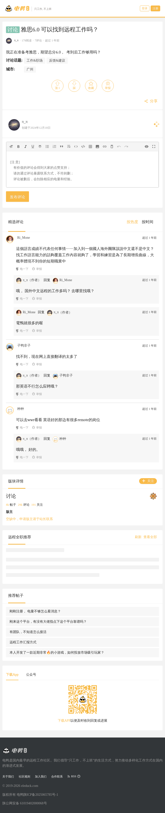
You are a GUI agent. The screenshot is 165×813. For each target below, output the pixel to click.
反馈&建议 (57, 60)
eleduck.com (29, 786)
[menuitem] (132, 221)
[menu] (142, 221)
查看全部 (150, 537)
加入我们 (40, 776)
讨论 (12, 30)
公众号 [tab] (31, 674)
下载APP (64, 720)
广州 (30, 69)
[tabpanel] (82, 705)
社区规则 (24, 776)
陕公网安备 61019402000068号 (24, 803)
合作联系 (57, 776)
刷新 (138, 537)
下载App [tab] (12, 674)
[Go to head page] (28, 8)
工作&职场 (35, 60)
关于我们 (8, 776)
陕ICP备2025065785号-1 (40, 794)
